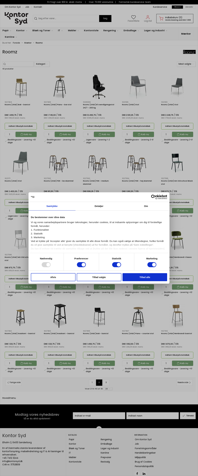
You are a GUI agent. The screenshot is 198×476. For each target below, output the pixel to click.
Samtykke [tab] (52, 206)
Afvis (53, 277)
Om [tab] (146, 206)
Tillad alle (144, 277)
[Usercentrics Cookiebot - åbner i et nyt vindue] (153, 197)
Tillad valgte (99, 277)
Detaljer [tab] (99, 206)
